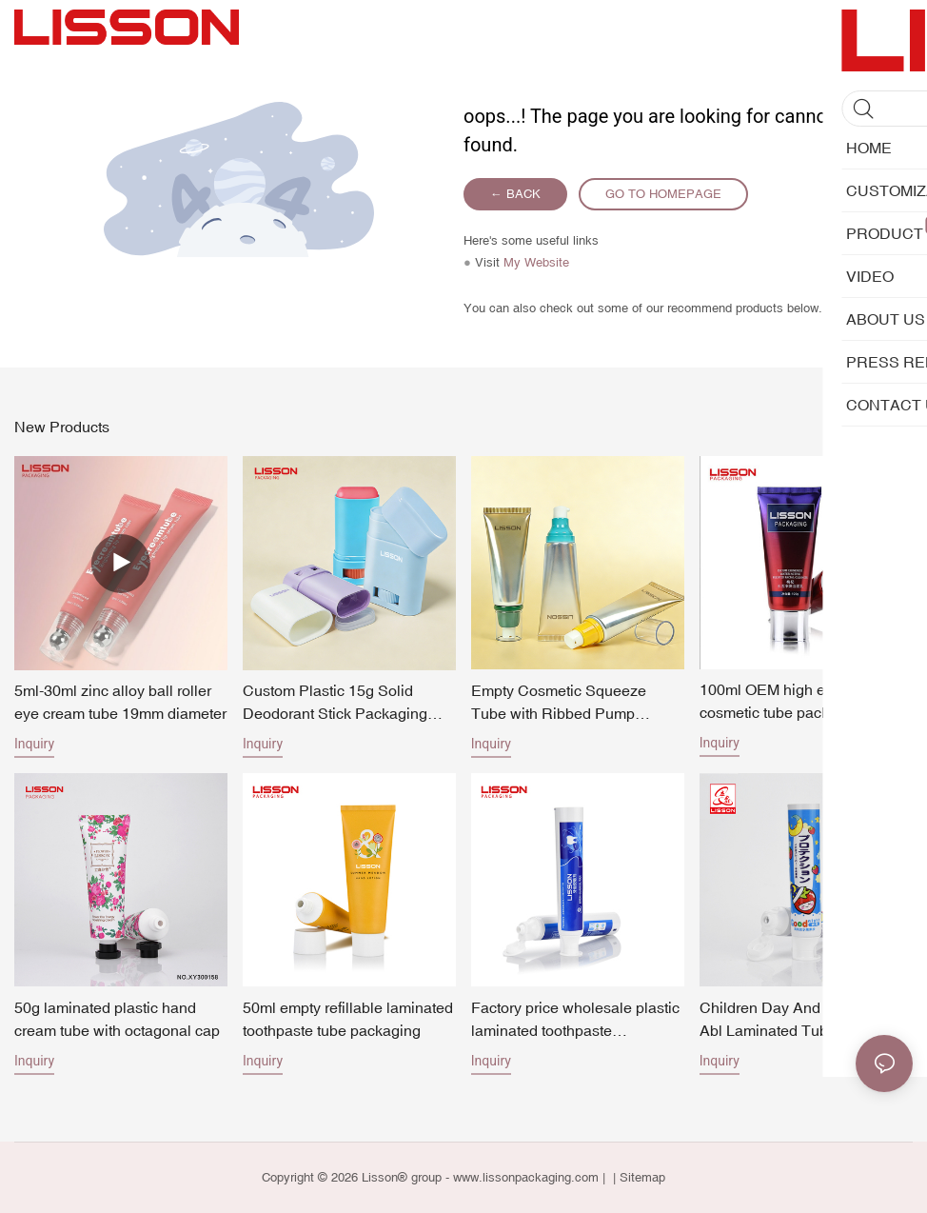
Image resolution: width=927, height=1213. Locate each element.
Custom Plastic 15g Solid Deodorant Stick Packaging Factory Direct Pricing (335, 703)
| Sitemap (637, 1177)
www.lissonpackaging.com (526, 1177)
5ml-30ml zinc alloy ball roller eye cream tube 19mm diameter (120, 702)
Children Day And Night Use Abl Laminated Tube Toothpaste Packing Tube (796, 1020)
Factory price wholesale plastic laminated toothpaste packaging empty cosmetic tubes (575, 1020)
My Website (536, 262)
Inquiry (34, 743)
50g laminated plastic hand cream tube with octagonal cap (117, 1019)
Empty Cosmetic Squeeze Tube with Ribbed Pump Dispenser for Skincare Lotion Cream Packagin (571, 703)
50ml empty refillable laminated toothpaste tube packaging (348, 1019)
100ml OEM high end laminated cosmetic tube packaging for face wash (806, 702)
